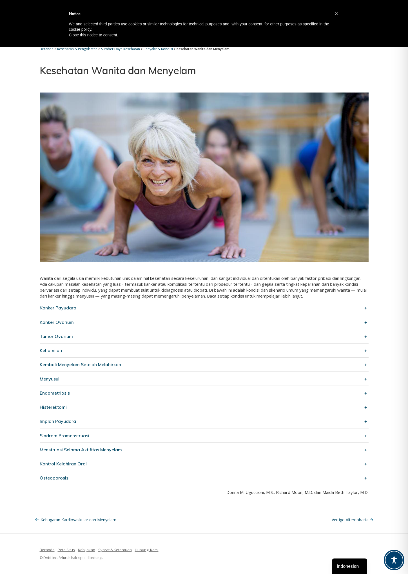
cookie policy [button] (80, 29)
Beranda (47, 549)
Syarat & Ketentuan (115, 549)
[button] (336, 13)
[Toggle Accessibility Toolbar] (394, 560)
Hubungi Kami (147, 549)
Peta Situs (66, 549)
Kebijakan (86, 549)
